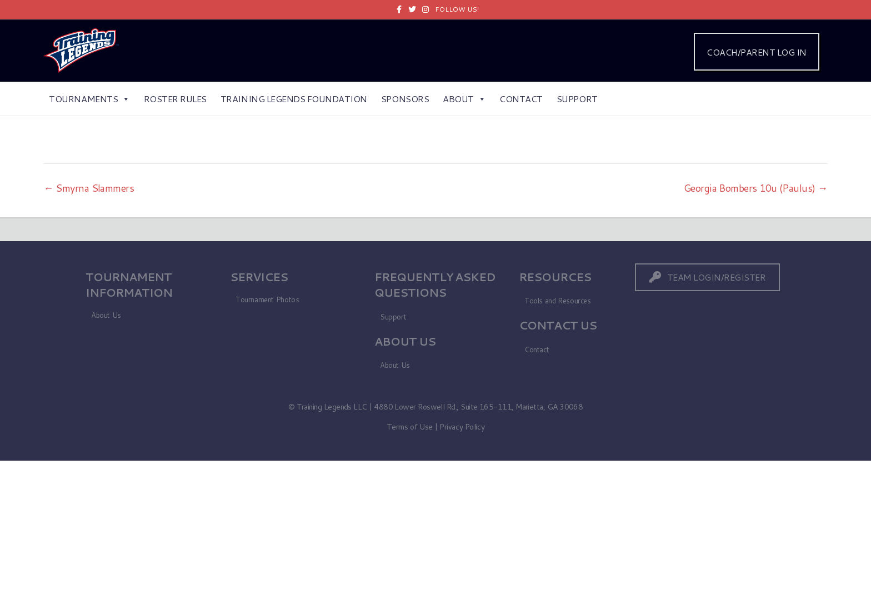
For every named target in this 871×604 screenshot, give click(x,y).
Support (577, 98)
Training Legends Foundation (294, 98)
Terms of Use (410, 426)
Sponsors (405, 98)
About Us (106, 315)
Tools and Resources (557, 301)
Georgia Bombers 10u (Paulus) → (756, 188)
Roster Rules (175, 98)
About (464, 98)
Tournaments (89, 98)
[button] (707, 277)
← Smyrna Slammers (88, 188)
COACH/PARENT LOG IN (757, 52)
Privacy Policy (461, 426)
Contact (521, 98)
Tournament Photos (267, 299)
